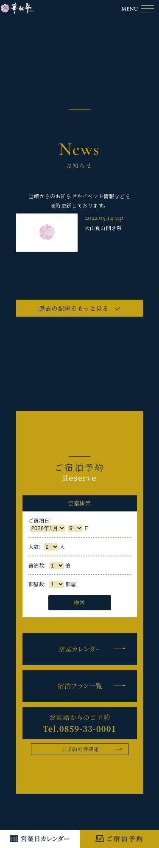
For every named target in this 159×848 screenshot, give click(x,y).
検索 (79, 602)
